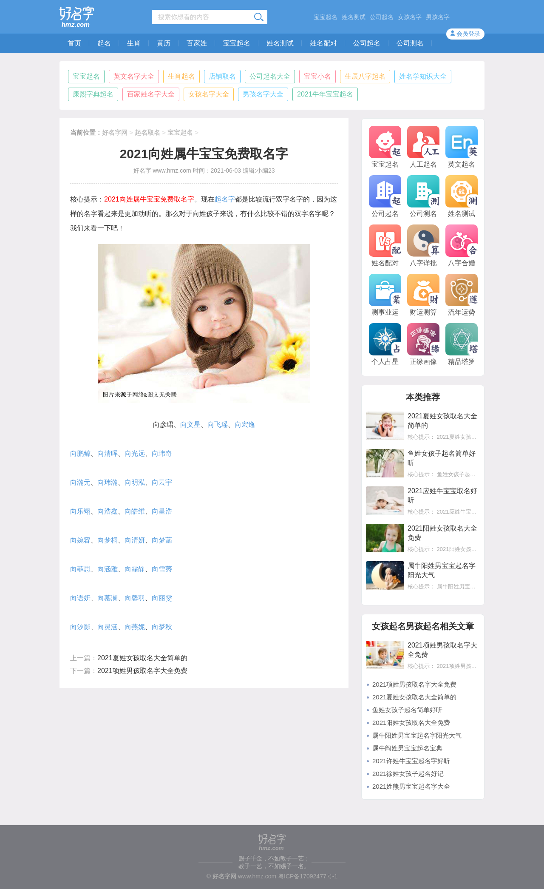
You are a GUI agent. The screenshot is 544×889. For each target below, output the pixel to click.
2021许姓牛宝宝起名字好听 (411, 760)
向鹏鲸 (80, 453)
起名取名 (147, 132)
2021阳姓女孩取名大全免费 (411, 722)
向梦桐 (107, 540)
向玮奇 (162, 453)
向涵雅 (107, 569)
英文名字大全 (133, 76)
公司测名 (410, 43)
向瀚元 (80, 482)
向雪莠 (162, 569)
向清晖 (107, 453)
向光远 (135, 453)
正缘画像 (423, 344)
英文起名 (461, 147)
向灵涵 (107, 627)
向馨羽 (135, 598)
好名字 (142, 170)
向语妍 (80, 598)
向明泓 (135, 482)
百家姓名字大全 (151, 94)
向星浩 (162, 511)
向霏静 (135, 569)
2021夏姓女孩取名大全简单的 (142, 658)
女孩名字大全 (208, 94)
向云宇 (162, 482)
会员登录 (468, 33)
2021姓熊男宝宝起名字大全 (411, 786)
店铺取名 (222, 76)
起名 (104, 43)
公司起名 (382, 17)
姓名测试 (354, 17)
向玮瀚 (107, 482)
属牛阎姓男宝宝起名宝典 (407, 748)
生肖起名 (181, 76)
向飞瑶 (217, 424)
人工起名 (423, 147)
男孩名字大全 (263, 94)
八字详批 (423, 245)
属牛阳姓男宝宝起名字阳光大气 (417, 735)
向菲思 (80, 569)
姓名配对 (323, 43)
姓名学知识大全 (423, 76)
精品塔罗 (461, 344)
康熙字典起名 (93, 94)
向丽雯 (162, 598)
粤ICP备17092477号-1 (307, 876)
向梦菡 (162, 540)
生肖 (134, 43)
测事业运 (385, 295)
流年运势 (461, 295)
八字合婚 (461, 245)
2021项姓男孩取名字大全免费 (142, 670)
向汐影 (80, 627)
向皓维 (135, 511)
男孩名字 (438, 17)
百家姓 (197, 43)
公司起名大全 (269, 76)
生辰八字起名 (365, 76)
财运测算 (423, 295)
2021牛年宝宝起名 (325, 94)
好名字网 (115, 132)
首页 (74, 43)
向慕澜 (107, 598)
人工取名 (81, 64)
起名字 (225, 199)
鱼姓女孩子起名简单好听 (407, 709)
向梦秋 (162, 627)
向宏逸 (245, 424)
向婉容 (80, 540)
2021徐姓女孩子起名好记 (408, 773)
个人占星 (385, 344)
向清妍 (135, 540)
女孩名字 (410, 17)
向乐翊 (80, 511)
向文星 (190, 424)
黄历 (163, 43)
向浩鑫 (107, 511)
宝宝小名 (317, 76)
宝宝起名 (325, 17)
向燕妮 (135, 627)
